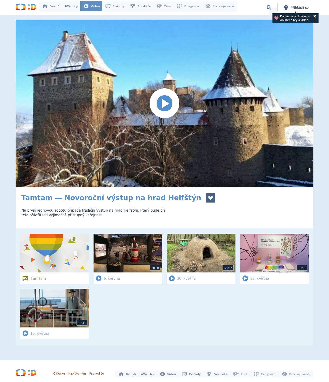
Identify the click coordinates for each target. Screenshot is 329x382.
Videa (93, 7)
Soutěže (143, 7)
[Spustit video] (164, 103)
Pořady (117, 7)
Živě (165, 7)
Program (189, 7)
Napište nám (78, 372)
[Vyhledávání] (269, 7)
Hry (74, 7)
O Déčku (60, 372)
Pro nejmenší (220, 7)
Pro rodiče (98, 372)
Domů (53, 7)
